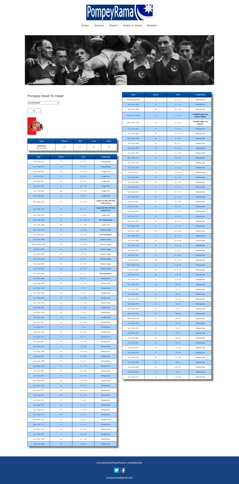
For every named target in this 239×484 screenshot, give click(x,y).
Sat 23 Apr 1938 (133, 275)
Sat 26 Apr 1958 (133, 148)
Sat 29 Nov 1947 (133, 250)
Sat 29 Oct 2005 (38, 269)
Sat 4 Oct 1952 (133, 202)
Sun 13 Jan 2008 (38, 259)
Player (114, 25)
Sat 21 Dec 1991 (38, 337)
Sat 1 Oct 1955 (133, 172)
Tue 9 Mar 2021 (38, 181)
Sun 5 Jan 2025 (39, 162)
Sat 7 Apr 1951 (133, 216)
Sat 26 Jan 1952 (133, 206)
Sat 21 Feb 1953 (133, 197)
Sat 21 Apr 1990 (38, 346)
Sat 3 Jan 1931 (133, 343)
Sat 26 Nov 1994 (38, 312)
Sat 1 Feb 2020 (39, 191)
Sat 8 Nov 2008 (39, 249)
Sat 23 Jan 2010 (38, 235)
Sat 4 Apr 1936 (133, 294)
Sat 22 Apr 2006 (38, 264)
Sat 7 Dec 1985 (39, 376)
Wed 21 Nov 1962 (133, 115)
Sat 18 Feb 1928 (133, 372)
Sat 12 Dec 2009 (38, 239)
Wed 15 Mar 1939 (133, 265)
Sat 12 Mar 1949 (133, 236)
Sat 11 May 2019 (38, 209)
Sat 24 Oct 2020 (38, 186)
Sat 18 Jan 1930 (133, 353)
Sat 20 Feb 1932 (133, 333)
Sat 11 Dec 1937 (133, 279)
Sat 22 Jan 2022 (38, 171)
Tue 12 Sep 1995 (38, 303)
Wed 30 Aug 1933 (133, 318)
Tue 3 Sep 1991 (39, 342)
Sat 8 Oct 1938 (133, 270)
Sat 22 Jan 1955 (133, 177)
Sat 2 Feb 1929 (133, 362)
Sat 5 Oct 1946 (133, 260)
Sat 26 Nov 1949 (133, 231)
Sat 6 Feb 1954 (133, 187)
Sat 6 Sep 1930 (133, 348)
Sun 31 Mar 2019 (38, 220)
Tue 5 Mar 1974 (38, 405)
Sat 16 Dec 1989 (38, 351)
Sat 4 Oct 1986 (39, 371)
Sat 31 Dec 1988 (38, 361)
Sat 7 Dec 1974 (39, 400)
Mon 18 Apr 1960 (133, 138)
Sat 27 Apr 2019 (38, 215)
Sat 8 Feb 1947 (133, 255)
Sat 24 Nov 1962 (133, 109)
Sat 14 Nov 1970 (38, 439)
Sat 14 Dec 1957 (133, 153)
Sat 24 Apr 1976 (38, 385)
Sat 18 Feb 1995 (38, 307)
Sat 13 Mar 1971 (38, 434)
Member (152, 25)
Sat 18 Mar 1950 (133, 226)
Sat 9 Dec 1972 (39, 420)
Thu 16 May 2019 (39, 202)
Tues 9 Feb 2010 (38, 230)
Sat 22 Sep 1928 (133, 367)
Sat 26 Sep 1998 (38, 283)
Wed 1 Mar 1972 (38, 424)
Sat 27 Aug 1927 (133, 377)
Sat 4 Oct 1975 (39, 390)
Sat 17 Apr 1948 (133, 245)
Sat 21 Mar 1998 (38, 288)
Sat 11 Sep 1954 (133, 182)
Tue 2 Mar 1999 (38, 278)
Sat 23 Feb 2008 (38, 254)
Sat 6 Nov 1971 (39, 429)
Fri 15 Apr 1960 (133, 143)
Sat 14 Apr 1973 (38, 415)
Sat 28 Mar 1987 (38, 366)
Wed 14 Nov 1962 (133, 122)
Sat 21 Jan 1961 (133, 129)
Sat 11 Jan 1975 (38, 395)
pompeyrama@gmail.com (119, 477)
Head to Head (132, 25)
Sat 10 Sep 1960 (133, 133)
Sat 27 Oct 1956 (133, 163)
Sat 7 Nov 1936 (133, 289)
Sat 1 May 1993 (38, 327)
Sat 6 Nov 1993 (39, 322)
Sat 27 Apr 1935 (133, 304)
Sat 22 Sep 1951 (133, 211)
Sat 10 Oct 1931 (133, 338)
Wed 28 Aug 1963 (133, 100)
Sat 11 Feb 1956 (133, 168)
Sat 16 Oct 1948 (133, 241)
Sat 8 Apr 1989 (39, 356)
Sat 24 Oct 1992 (38, 332)
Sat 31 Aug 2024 (38, 167)
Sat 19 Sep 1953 (133, 192)
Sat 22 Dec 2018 (38, 225)
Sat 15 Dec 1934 (133, 309)
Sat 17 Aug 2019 (38, 196)
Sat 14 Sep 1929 (133, 357)
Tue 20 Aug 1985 (38, 380)
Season (99, 25)
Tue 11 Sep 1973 (38, 410)
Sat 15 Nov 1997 (38, 293)
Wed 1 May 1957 (133, 158)
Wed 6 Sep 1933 (133, 313)
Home (85, 25)
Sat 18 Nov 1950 (133, 221)
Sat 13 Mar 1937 (133, 284)
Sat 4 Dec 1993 (39, 317)
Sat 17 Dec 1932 (133, 328)
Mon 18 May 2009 (39, 244)
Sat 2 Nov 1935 (133, 299)
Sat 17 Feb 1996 (38, 298)
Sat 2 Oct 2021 (39, 176)
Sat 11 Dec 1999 (38, 273)
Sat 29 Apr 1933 (133, 323)
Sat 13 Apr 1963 (133, 104)
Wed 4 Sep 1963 (38, 444)
